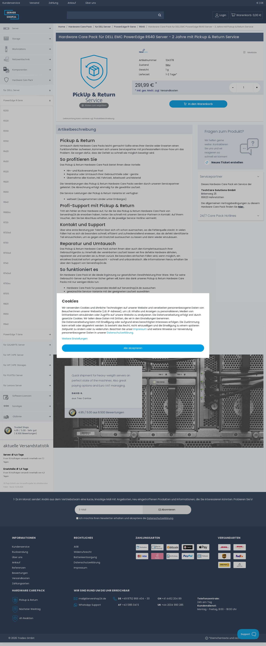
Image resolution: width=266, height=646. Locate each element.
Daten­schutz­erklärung (120, 332)
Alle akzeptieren (133, 348)
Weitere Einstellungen (75, 338)
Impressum (140, 329)
